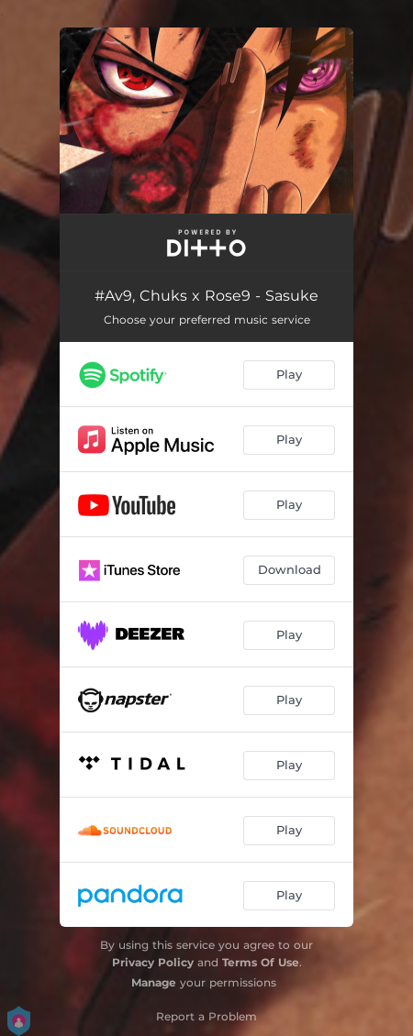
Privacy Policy (153, 962)
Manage (153, 982)
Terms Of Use (260, 962)
